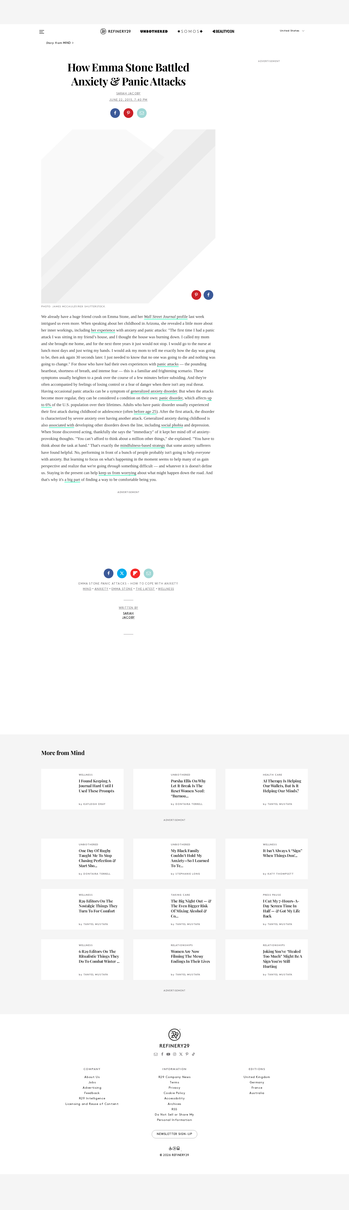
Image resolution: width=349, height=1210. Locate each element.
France (257, 1123)
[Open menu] (41, 29)
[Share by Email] (142, 113)
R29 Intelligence (92, 1134)
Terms (174, 1118)
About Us (92, 1113)
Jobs (92, 1118)
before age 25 (145, 447)
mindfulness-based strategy (142, 481)
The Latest (145, 625)
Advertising (92, 1123)
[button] (283, 36)
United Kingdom (257, 1113)
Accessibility (174, 1134)
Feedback (92, 1129)
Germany (257, 1118)
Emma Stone (122, 625)
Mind (87, 625)
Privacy (175, 1123)
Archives (174, 1139)
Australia (256, 1129)
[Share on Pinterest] (128, 113)
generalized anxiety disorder (154, 427)
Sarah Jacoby (128, 93)
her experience (103, 366)
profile (166, 352)
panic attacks (168, 400)
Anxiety (101, 625)
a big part (72, 515)
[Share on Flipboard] (135, 609)
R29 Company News (174, 1113)
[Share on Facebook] (115, 113)
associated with (61, 461)
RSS (174, 1145)
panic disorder (170, 434)
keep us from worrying (117, 508)
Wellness (166, 625)
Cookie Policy (174, 1129)
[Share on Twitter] (122, 609)
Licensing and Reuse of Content (92, 1139)
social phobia (172, 461)
